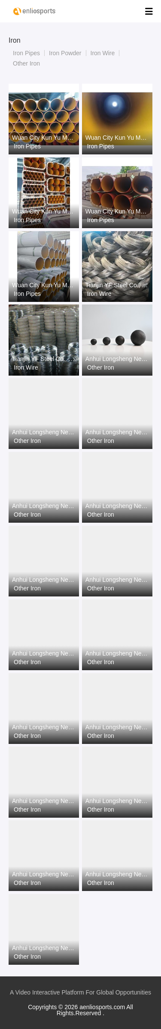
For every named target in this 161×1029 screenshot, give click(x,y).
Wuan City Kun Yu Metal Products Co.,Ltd (44, 137)
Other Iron (26, 63)
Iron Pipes (26, 53)
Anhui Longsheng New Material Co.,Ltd (117, 358)
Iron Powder (65, 53)
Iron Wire (103, 53)
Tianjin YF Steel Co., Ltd (117, 285)
